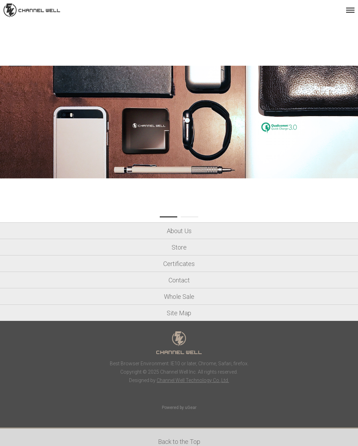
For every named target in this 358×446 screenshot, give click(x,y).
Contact (179, 280)
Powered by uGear (179, 407)
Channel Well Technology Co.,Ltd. (193, 380)
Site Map (179, 313)
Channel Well (31, 10)
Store (179, 247)
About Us (179, 231)
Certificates (179, 263)
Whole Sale (179, 296)
